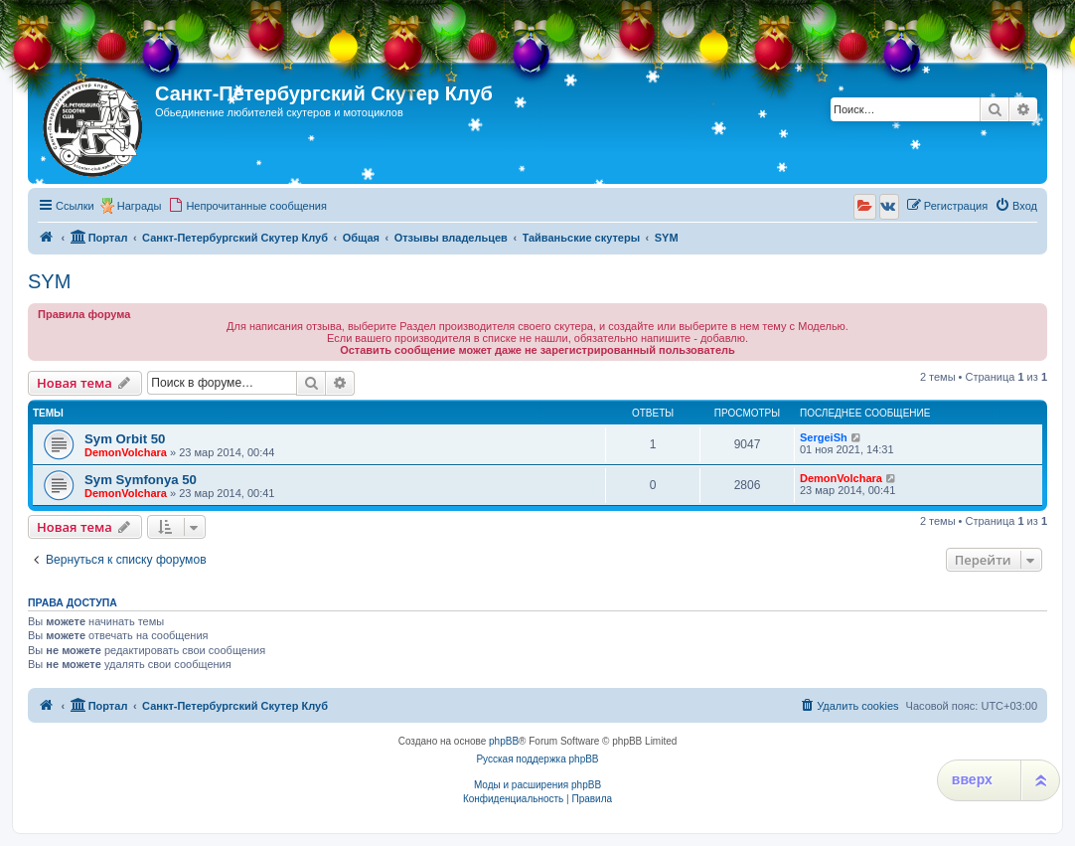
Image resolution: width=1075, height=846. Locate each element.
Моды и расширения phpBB (537, 784)
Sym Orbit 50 (124, 438)
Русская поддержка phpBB (537, 759)
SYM (49, 281)
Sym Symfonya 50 (140, 479)
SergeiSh (823, 437)
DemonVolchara (125, 452)
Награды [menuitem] (139, 206)
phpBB (504, 741)
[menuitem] (247, 206)
